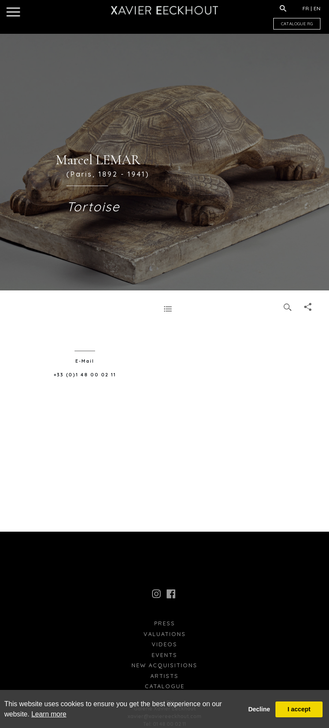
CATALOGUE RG (297, 24)
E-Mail (84, 361)
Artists (164, 675)
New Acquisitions (164, 665)
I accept (299, 709)
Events (164, 654)
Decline (259, 709)
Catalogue (165, 686)
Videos (164, 644)
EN (317, 8)
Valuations (165, 633)
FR (305, 8)
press (164, 623)
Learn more (48, 714)
